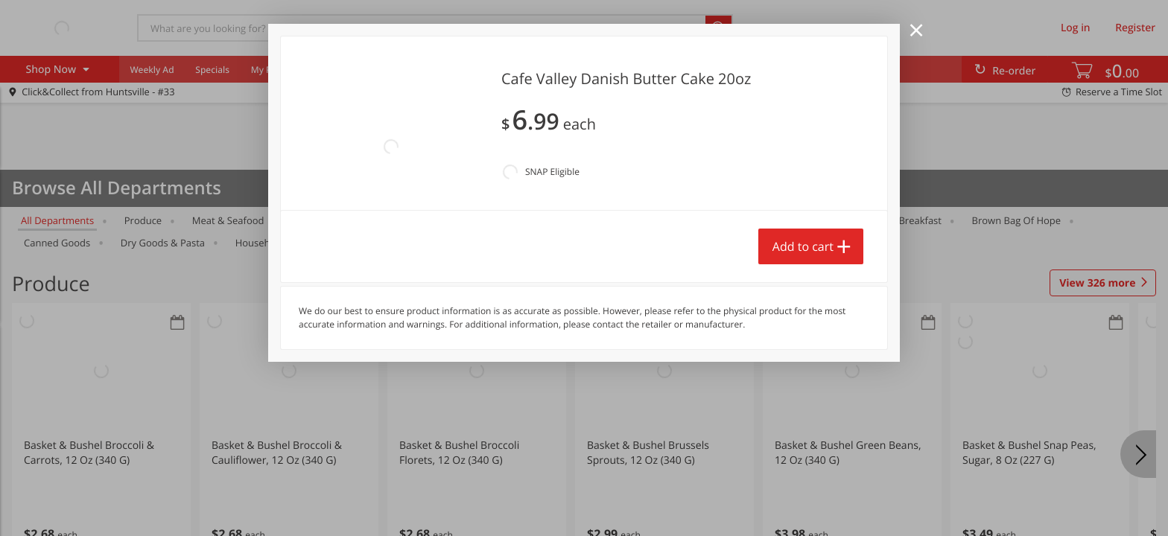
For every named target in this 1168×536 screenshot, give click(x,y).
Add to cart (803, 246)
